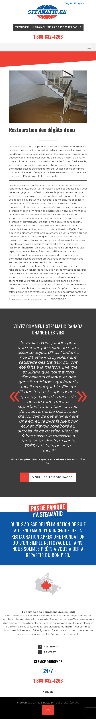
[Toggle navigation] (89, 47)
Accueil (48, 691)
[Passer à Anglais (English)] (74, 3)
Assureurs (51, 646)
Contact (50, 652)
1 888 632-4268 (48, 36)
